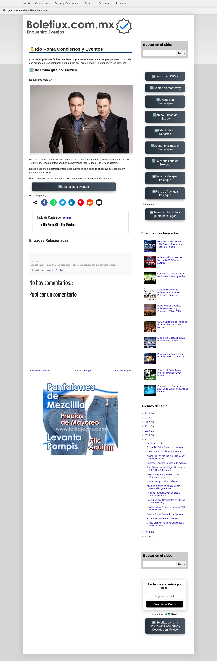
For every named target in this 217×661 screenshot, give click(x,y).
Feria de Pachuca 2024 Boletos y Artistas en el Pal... (163, 494)
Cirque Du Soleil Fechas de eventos (165, 447)
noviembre (153, 443)
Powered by (165, 614)
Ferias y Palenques (67, 3)
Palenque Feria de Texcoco (166, 162)
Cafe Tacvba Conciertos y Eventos (164, 451)
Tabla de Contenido (54, 217)
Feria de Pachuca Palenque (167, 193)
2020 (147, 431)
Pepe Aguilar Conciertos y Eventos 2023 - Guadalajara (171, 355)
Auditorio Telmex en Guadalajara (167, 147)
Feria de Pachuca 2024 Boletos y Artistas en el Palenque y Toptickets (169, 292)
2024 (147, 413)
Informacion (122, 3)
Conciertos (42, 3)
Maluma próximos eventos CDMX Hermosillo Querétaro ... (163, 487)
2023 (147, 417)
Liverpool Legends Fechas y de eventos (167, 463)
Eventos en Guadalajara (165, 101)
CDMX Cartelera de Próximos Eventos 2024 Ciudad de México (172, 325)
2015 (147, 536)
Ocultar (67, 217)
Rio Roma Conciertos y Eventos (163, 518)
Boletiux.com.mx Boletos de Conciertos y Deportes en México (165, 626)
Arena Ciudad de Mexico (166, 116)
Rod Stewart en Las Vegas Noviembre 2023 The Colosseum (166, 468)
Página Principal (83, 370)
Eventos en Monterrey (167, 88)
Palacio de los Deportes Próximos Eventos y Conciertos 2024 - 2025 (169, 308)
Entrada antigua (123, 370)
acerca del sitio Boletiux (52, 270)
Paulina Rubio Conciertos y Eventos (165, 514)
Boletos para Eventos (75, 186)
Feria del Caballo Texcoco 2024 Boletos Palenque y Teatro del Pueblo (170, 244)
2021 (147, 426)
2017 (147, 439)
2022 (147, 422)
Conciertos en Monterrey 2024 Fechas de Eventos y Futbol (172, 275)
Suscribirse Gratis (165, 604)
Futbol (89, 3)
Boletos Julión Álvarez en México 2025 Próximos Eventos (170, 260)
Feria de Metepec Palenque (167, 178)
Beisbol (103, 3)
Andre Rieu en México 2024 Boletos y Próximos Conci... (165, 457)
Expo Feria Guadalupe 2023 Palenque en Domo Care (171, 339)
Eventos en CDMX (167, 76)
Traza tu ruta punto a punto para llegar (167, 214)
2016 (147, 532)
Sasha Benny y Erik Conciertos (162, 481)
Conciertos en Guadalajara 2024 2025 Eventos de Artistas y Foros (172, 389)
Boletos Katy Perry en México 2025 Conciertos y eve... (164, 475)
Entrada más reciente (40, 370)
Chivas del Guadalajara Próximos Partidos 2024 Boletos (169, 373)
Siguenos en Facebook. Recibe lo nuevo (26, 10)
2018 (147, 435)
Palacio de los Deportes (167, 132)
